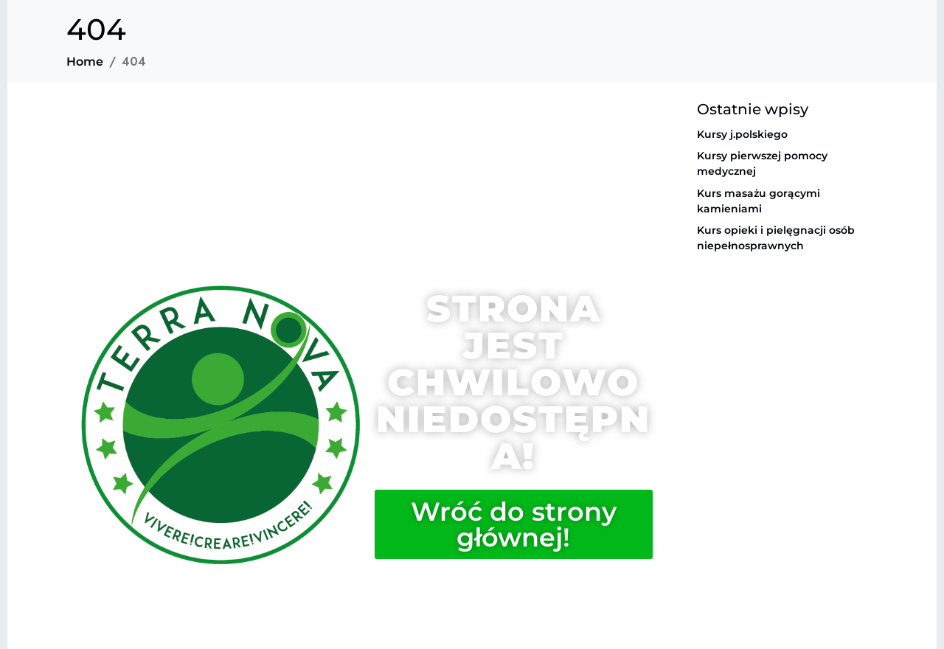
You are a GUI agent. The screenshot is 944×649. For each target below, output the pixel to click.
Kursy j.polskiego (742, 134)
